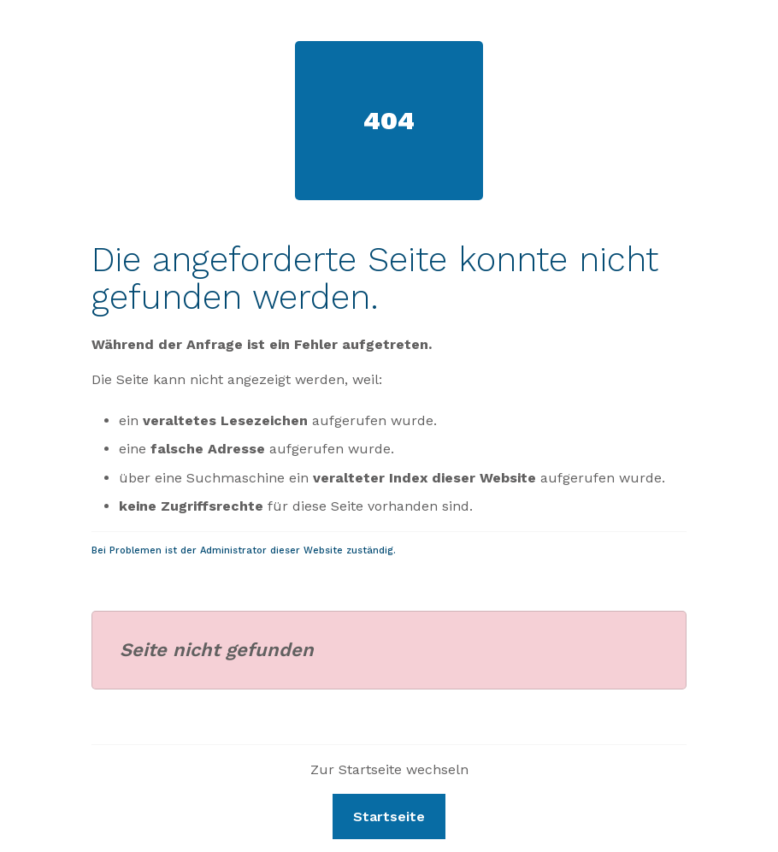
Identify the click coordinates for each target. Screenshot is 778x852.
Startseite (389, 816)
